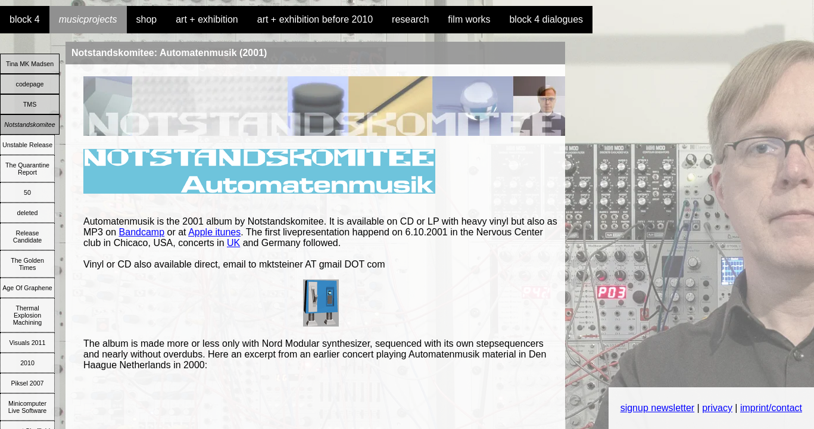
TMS (30, 104)
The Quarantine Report (27, 168)
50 (27, 192)
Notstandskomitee (29, 124)
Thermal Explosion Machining (27, 315)
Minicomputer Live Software (27, 407)
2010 (27, 362)
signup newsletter (657, 408)
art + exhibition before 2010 (315, 19)
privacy (717, 408)
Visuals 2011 (28, 342)
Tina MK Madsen (30, 63)
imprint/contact (771, 408)
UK (233, 243)
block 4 (25, 19)
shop (146, 19)
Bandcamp (142, 232)
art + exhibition (207, 19)
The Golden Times (27, 264)
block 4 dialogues (546, 19)
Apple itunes (214, 232)
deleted (27, 212)
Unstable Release (27, 144)
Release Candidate (27, 236)
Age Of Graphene (27, 287)
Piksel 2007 (27, 383)
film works (469, 19)
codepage (30, 84)
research (410, 19)
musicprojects (88, 19)
